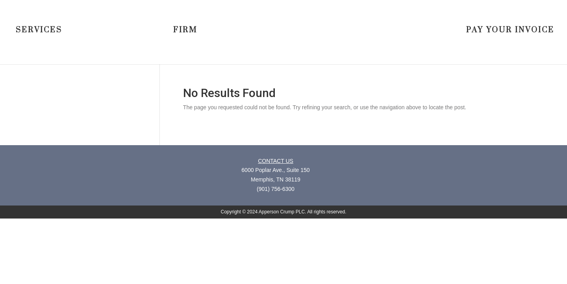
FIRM (185, 31)
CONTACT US (275, 161)
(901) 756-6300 (276, 189)
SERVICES (39, 31)
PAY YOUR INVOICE (510, 31)
